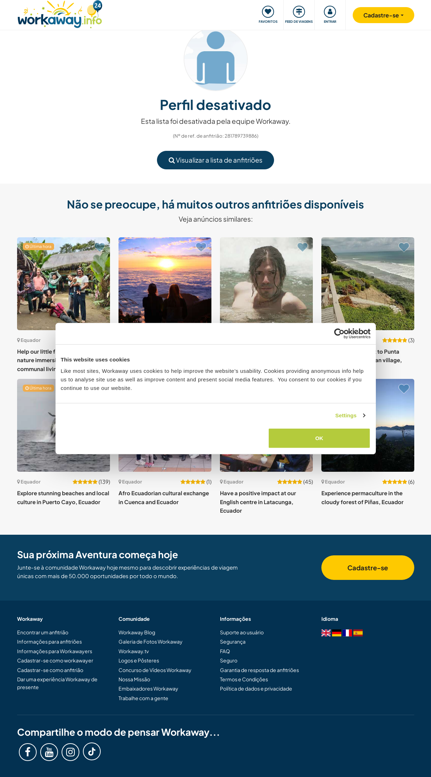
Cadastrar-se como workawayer (55, 660)
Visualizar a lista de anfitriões (215, 160)
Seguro (228, 660)
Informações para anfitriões (49, 641)
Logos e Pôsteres (139, 660)
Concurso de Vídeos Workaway (155, 670)
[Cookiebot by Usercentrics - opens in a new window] (339, 333)
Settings (346, 415)
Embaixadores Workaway (148, 688)
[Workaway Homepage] (60, 13)
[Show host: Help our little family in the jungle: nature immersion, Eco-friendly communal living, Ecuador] (63, 283)
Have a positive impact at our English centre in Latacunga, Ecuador (258, 502)
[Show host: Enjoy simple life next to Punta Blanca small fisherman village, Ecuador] (367, 283)
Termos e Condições (244, 679)
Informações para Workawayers (54, 651)
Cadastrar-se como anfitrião (50, 670)
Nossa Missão (134, 679)
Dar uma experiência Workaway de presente (57, 683)
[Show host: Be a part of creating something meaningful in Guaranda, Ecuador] (165, 283)
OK (319, 438)
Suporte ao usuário (242, 632)
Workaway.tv (134, 651)
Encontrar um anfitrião (42, 632)
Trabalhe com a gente (143, 698)
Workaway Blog (137, 632)
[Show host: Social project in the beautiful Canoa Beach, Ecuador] (266, 283)
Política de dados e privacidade (256, 688)
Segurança (233, 641)
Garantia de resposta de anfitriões (259, 670)
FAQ (225, 651)
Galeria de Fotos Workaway (151, 641)
